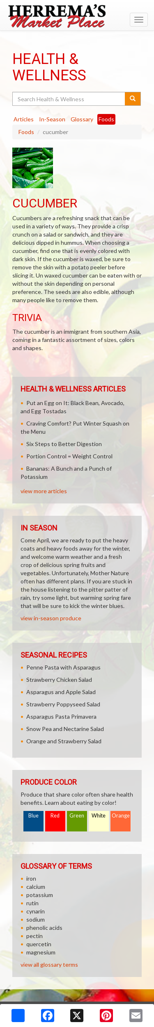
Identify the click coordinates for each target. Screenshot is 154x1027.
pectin (34, 935)
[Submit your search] (133, 99)
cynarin (35, 911)
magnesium (40, 952)
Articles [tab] (24, 119)
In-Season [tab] (52, 119)
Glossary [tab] (82, 119)
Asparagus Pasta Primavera (61, 716)
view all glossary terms (49, 964)
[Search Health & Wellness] (69, 99)
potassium (39, 894)
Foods (26, 131)
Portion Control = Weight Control (69, 456)
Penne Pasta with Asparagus (63, 667)
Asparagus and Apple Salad (61, 691)
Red (55, 816)
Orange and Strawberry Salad (63, 741)
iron (31, 878)
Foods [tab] (106, 119)
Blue (33, 816)
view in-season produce (51, 618)
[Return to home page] (77, 16)
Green (76, 816)
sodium (35, 919)
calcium (35, 886)
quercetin (38, 943)
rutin (32, 902)
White (99, 816)
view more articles (44, 490)
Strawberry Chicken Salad (59, 679)
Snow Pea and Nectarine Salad (65, 728)
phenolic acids (44, 927)
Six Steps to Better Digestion (64, 443)
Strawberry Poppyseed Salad (63, 704)
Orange (121, 816)
